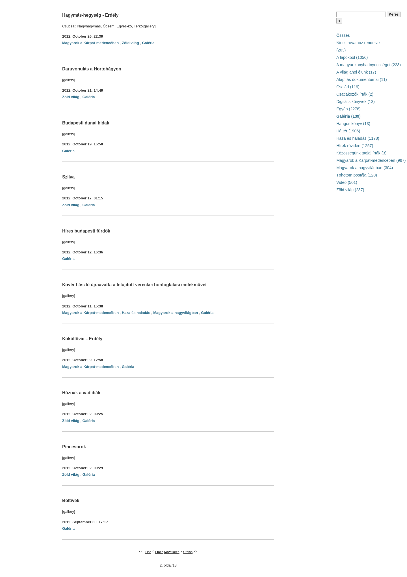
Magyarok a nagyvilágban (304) (364, 167)
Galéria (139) (348, 116)
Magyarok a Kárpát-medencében (90, 43)
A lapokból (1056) (352, 57)
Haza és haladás (136, 313)
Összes (343, 35)
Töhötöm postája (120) (356, 175)
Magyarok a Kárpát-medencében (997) (371, 160)
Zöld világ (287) (350, 190)
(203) (341, 50)
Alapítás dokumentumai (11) (361, 79)
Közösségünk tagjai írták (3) (361, 153)
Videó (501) (346, 182)
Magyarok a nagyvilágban (175, 313)
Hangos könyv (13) (353, 123)
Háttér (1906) (348, 131)
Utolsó (187, 552)
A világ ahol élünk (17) (356, 72)
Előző (159, 552)
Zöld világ (130, 43)
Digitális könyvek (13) (355, 101)
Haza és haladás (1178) (357, 138)
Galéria (148, 43)
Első (148, 552)
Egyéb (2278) (348, 109)
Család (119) (348, 87)
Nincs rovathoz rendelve (358, 42)
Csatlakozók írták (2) (354, 94)
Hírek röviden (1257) (354, 145)
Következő (171, 552)
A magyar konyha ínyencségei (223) (368, 65)
